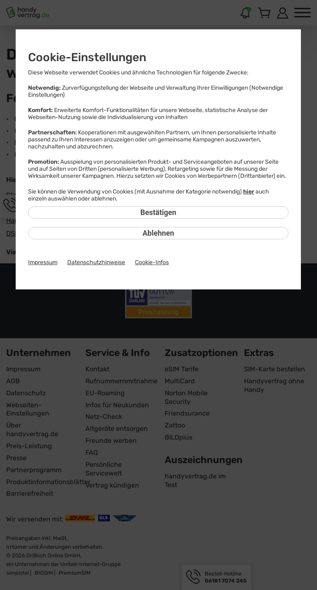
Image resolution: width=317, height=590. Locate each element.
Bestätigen (158, 212)
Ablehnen (158, 233)
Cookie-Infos (152, 262)
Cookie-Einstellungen (87, 57)
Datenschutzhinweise (96, 262)
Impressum (42, 262)
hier (248, 191)
